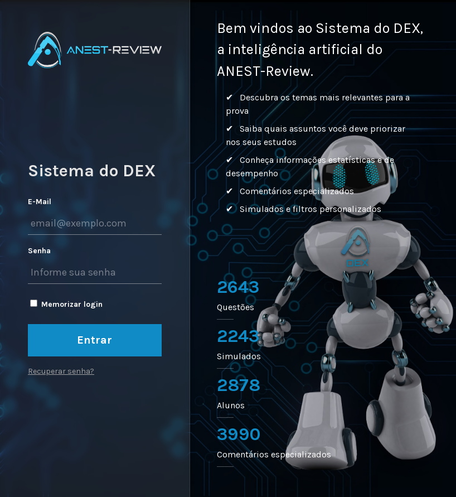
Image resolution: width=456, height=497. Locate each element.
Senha (39, 250)
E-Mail (39, 201)
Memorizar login (72, 304)
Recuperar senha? (61, 371)
